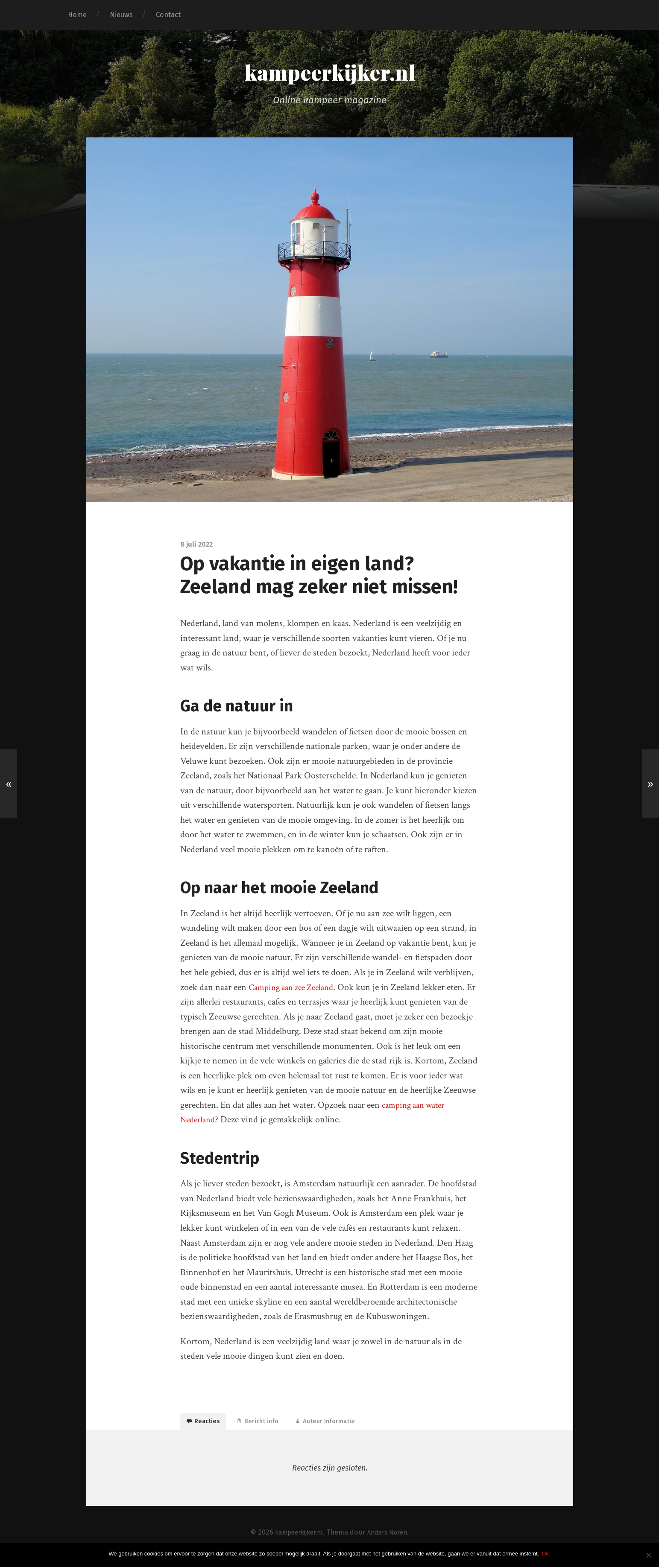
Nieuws (121, 15)
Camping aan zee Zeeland (295, 989)
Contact (168, 15)
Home (77, 15)
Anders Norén (390, 1540)
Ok (547, 1553)
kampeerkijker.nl (329, 73)
